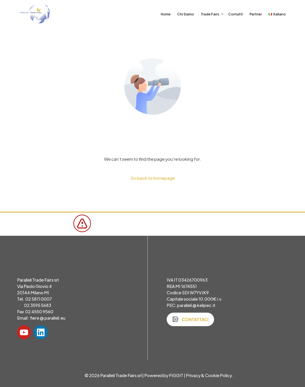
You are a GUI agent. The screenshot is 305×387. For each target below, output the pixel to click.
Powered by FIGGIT (163, 375)
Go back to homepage (153, 178)
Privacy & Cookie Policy (209, 375)
